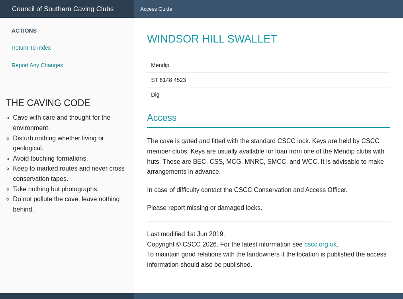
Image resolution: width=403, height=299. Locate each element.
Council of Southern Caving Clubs (62, 9)
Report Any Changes (37, 65)
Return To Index (31, 48)
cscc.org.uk (320, 244)
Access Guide (156, 9)
